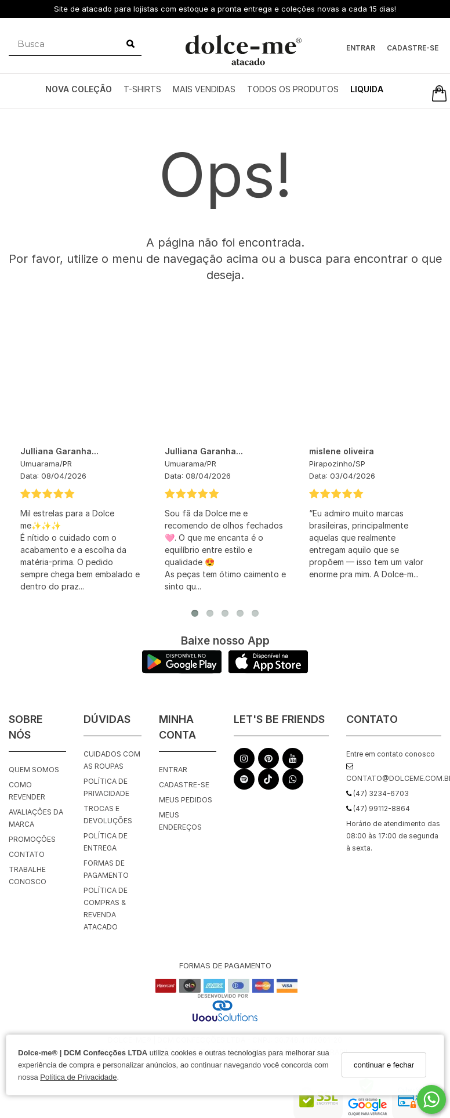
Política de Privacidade (78, 1077)
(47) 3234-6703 (377, 793)
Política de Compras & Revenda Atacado (106, 908)
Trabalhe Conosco (27, 875)
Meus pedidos (185, 799)
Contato (27, 854)
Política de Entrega (106, 841)
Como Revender (27, 790)
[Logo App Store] (268, 670)
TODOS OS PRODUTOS (293, 89)
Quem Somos (34, 769)
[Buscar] (130, 44)
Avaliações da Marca (36, 818)
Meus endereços (180, 821)
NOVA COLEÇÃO (78, 89)
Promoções (32, 839)
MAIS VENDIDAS (204, 89)
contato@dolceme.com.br (393, 773)
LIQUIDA (366, 89)
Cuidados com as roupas (112, 760)
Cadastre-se (412, 48)
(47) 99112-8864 (378, 808)
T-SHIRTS (142, 89)
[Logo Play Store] (181, 670)
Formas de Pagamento (106, 869)
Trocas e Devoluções (108, 814)
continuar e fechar (384, 1065)
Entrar (360, 48)
